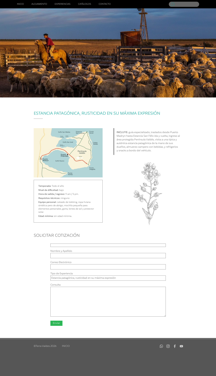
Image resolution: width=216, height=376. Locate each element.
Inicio (20, 4)
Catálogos (84, 4)
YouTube (181, 346)
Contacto (105, 4)
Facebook (175, 346)
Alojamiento (39, 4)
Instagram (168, 346)
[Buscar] (187, 4)
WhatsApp (161, 346)
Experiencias (62, 4)
